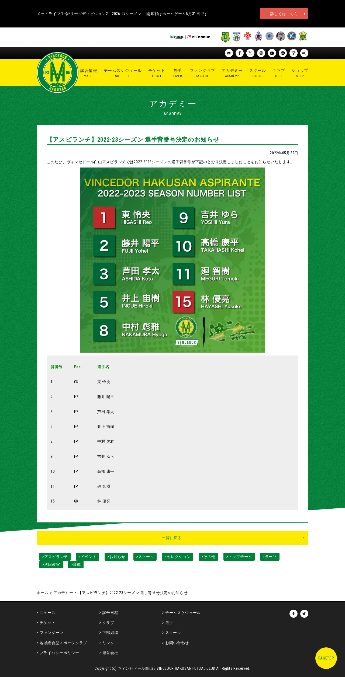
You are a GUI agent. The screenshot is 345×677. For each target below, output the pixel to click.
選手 (169, 622)
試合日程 (110, 612)
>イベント (88, 556)
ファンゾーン (51, 632)
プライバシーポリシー (59, 653)
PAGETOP (326, 658)
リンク (108, 643)
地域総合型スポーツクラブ (63, 643)
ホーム (43, 593)
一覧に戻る (172, 538)
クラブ (108, 622)
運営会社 (110, 653)
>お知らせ (116, 556)
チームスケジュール (183, 612)
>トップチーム (239, 556)
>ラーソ (270, 556)
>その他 (208, 556)
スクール (173, 632)
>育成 (76, 564)
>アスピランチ (55, 556)
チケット (48, 622)
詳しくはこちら (284, 14)
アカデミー (63, 593)
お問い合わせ (177, 643)
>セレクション (178, 556)
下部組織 (110, 632)
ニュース (48, 612)
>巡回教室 (51, 564)
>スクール (145, 556)
